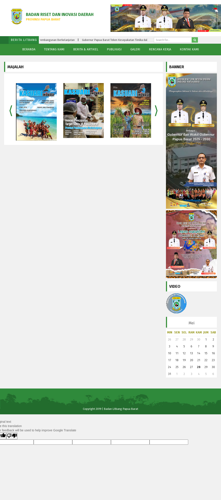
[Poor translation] (11, 436)
